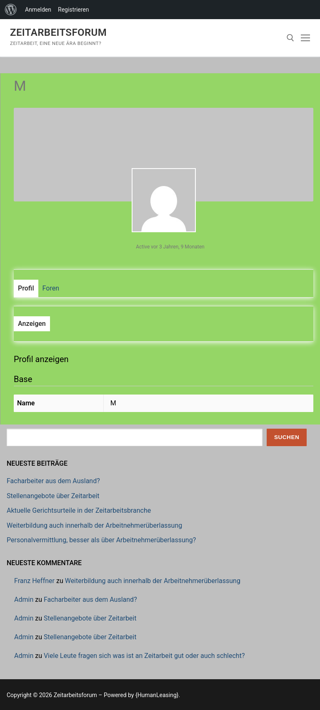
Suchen (286, 437)
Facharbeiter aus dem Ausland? (53, 481)
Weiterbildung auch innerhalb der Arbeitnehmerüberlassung (94, 525)
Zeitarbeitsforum (58, 32)
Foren (50, 288)
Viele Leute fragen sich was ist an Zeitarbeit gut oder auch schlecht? (144, 656)
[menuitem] (11, 9)
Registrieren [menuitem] (73, 9)
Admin (23, 599)
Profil (26, 288)
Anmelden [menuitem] (38, 9)
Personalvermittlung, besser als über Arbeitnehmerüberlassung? (101, 540)
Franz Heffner (34, 581)
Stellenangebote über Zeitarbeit (53, 496)
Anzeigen (32, 324)
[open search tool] (290, 38)
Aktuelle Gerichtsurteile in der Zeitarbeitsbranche (79, 510)
